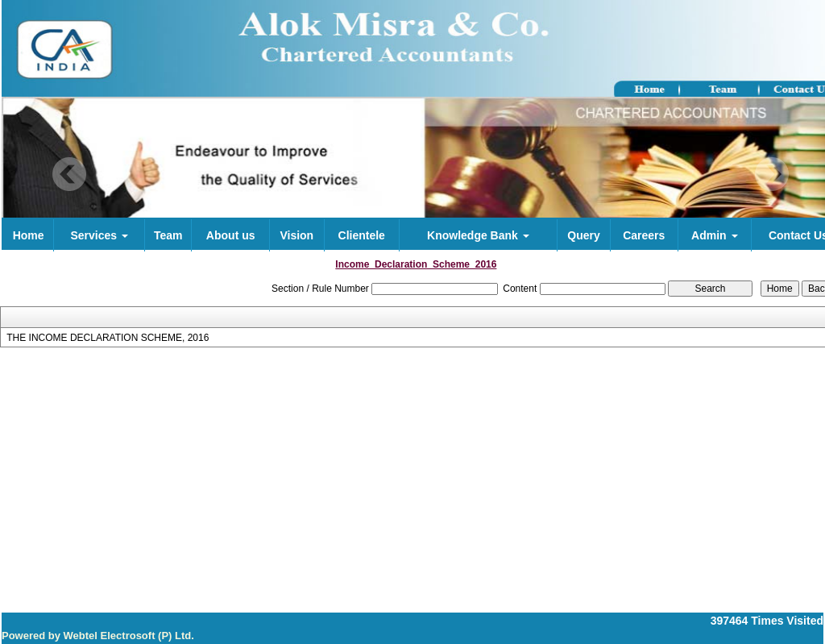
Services (99, 235)
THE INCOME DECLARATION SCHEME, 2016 (107, 337)
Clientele (361, 235)
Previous (69, 174)
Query (583, 235)
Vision (296, 235)
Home (28, 235)
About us (230, 235)
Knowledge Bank (478, 235)
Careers (644, 235)
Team (168, 235)
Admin (714, 235)
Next (771, 174)
